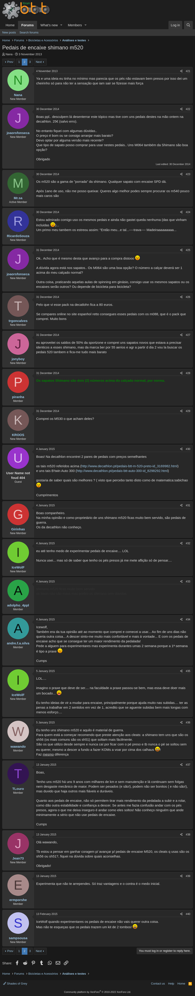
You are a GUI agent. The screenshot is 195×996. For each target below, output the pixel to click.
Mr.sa (18, 198)
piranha (18, 397)
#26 (188, 297)
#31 (188, 505)
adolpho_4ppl (18, 605)
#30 (188, 449)
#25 (188, 250)
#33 (188, 581)
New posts (9, 32)
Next (39, 62)
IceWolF (18, 567)
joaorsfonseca (18, 133)
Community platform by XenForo (97, 992)
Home (10, 25)
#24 (188, 212)
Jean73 (18, 858)
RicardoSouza (18, 236)
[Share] (181, 71)
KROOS (18, 435)
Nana (9, 54)
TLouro (18, 789)
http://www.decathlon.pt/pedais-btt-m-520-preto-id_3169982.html (129, 466)
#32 (188, 543)
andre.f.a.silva (18, 643)
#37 (188, 764)
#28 (188, 373)
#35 (188, 671)
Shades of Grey (15, 983)
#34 (188, 619)
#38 (188, 834)
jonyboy (18, 359)
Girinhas (18, 529)
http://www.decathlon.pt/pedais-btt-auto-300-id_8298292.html (122, 471)
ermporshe (18, 900)
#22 (188, 109)
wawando (18, 746)
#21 (188, 71)
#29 (188, 411)
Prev (10, 62)
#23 (188, 174)
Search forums (29, 32)
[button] (61, 25)
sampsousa (18, 938)
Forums (27, 25)
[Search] (188, 25)
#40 (188, 914)
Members (75, 25)
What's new (49, 25)
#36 (188, 722)
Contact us (158, 983)
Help (171, 983)
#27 (188, 335)
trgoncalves (18, 321)
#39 (188, 876)
